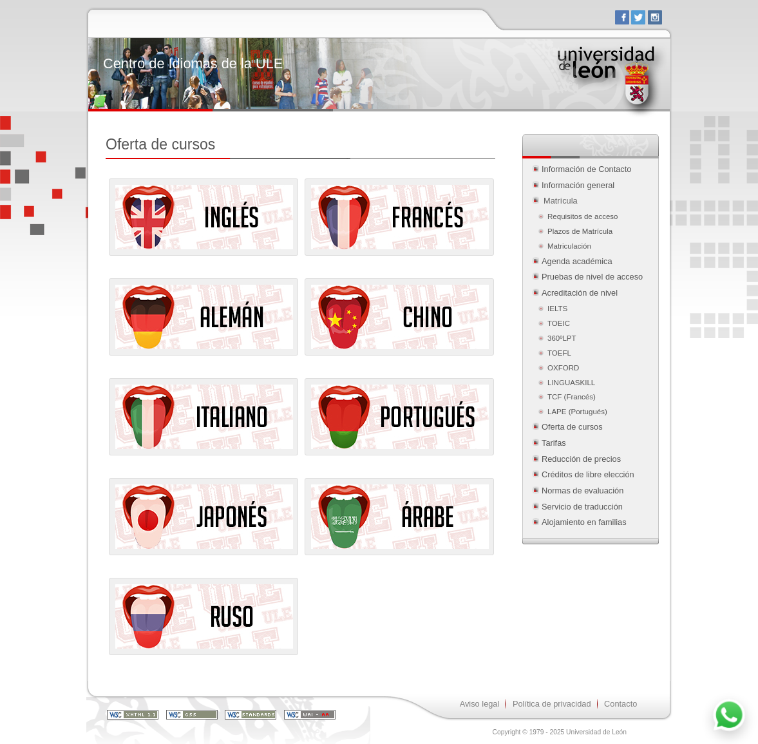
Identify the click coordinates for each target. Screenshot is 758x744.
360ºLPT (561, 338)
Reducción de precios (581, 459)
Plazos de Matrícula (579, 231)
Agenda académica (577, 261)
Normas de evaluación (582, 490)
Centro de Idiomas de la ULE (193, 63)
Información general (578, 185)
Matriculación (570, 246)
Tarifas (554, 443)
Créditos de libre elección (588, 474)
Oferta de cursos (572, 427)
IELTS (557, 308)
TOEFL (559, 353)
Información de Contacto (586, 169)
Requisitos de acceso (582, 216)
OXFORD (563, 368)
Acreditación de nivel (580, 293)
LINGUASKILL (571, 382)
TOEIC (558, 323)
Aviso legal (480, 704)
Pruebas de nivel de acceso (592, 276)
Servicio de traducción (582, 506)
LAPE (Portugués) (577, 411)
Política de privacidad (552, 704)
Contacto (620, 704)
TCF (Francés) (571, 397)
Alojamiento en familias (584, 522)
